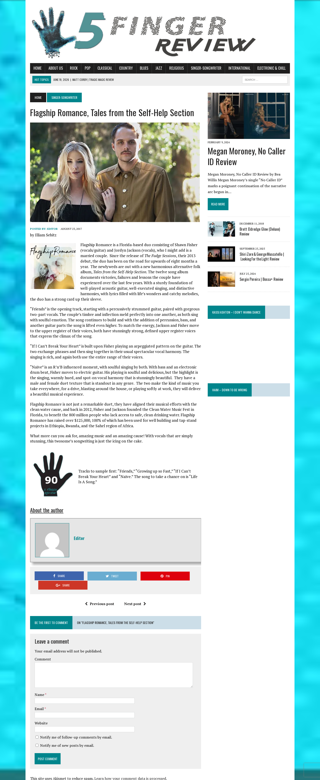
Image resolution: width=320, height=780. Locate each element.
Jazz (154, 68)
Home (33, 68)
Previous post (98, 588)
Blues (140, 68)
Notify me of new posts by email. (63, 730)
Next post (134, 588)
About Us (51, 68)
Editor (48, 228)
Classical (100, 68)
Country (121, 68)
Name (35, 679)
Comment (38, 644)
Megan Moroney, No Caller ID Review (248, 157)
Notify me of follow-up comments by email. (72, 722)
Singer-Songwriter (202, 68)
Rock (69, 68)
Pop (83, 68)
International (235, 68)
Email (35, 693)
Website (36, 708)
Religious (172, 68)
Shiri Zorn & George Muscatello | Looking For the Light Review (263, 258)
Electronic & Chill (267, 68)
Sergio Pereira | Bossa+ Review (263, 280)
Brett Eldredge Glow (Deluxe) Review (266, 230)
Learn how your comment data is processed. (126, 763)
